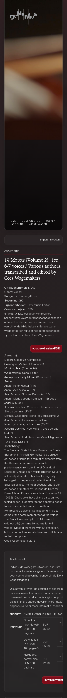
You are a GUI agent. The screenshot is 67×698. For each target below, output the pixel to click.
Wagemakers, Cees (16, 373)
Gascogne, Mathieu (16, 364)
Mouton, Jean (12, 368)
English (43, 240)
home (12, 221)
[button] (46, 349)
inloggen (55, 240)
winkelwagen (38, 224)
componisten (31, 221)
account (17, 224)
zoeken (51, 221)
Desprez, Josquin (15, 360)
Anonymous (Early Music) (20, 377)
